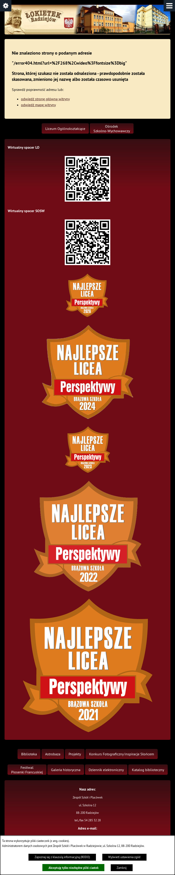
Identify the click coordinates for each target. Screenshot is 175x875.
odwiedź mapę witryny (38, 105)
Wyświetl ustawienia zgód (124, 857)
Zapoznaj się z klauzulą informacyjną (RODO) (62, 857)
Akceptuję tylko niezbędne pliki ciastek (73, 868)
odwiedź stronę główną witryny (45, 99)
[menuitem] (65, 128)
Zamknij (121, 868)
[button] (169, 5)
